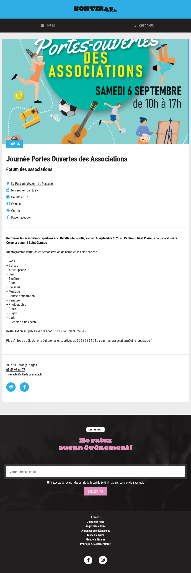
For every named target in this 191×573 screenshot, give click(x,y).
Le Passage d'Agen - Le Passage (32, 183)
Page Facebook (21, 217)
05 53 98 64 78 (15, 369)
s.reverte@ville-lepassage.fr (24, 374)
